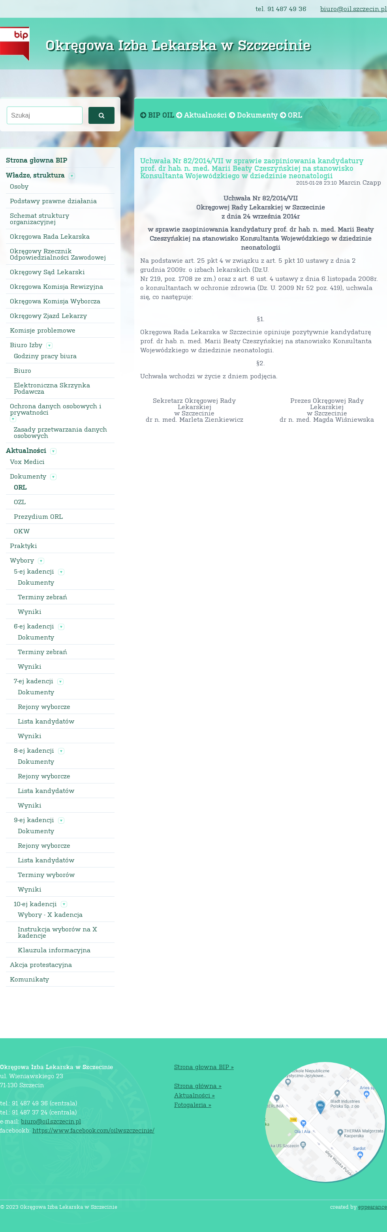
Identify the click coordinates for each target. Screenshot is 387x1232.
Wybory (22, 560)
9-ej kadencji (34, 820)
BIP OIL (158, 114)
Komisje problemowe (42, 330)
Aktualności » (194, 1095)
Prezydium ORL (38, 516)
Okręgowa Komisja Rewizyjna (56, 286)
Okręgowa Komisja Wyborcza (55, 301)
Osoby (19, 186)
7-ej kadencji (33, 681)
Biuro (22, 370)
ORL (20, 487)
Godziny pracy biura (45, 356)
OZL (20, 502)
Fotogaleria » (192, 1104)
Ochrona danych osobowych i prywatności (55, 409)
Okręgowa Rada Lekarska (50, 236)
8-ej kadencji (34, 750)
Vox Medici (27, 461)
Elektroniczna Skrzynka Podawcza (52, 388)
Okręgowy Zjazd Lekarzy (48, 315)
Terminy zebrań (42, 597)
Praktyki (23, 545)
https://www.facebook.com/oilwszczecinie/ (93, 1130)
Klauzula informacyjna (54, 950)
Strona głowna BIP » (204, 1066)
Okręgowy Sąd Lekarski (47, 272)
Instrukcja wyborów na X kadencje (57, 932)
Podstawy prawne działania (53, 201)
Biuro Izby (26, 345)
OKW (22, 531)
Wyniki (29, 611)
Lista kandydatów (46, 721)
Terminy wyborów (46, 874)
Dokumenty (28, 476)
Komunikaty (29, 979)
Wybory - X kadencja (50, 914)
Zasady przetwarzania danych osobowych (60, 432)
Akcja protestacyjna (41, 964)
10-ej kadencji (35, 904)
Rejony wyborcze (44, 706)
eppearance (372, 1206)
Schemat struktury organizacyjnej (39, 218)
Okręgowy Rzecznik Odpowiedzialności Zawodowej (58, 254)
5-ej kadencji (34, 571)
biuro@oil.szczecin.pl (353, 8)
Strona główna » (198, 1085)
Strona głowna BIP (36, 160)
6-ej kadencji (34, 626)
